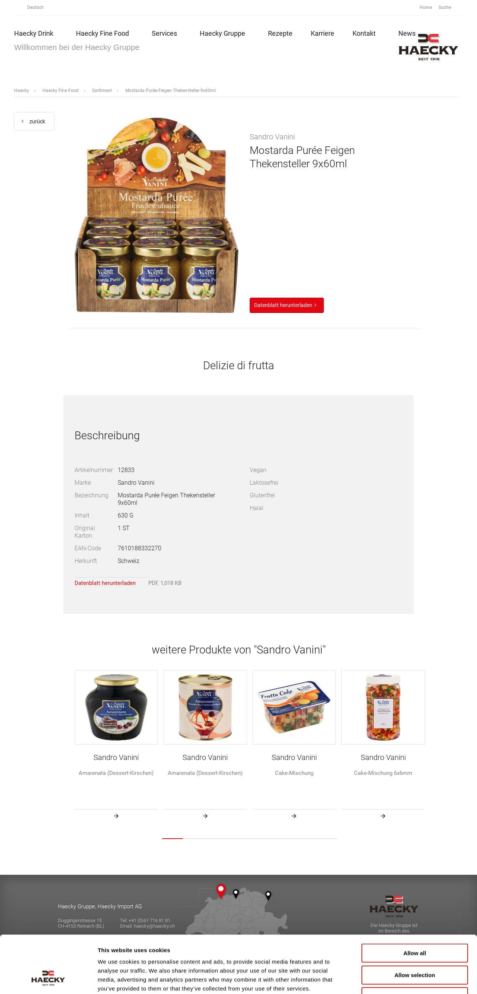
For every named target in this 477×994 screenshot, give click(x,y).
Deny (415, 946)
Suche (449, 7)
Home (426, 7)
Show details (391, 979)
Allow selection (414, 925)
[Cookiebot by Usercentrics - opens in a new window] (48, 979)
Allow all (415, 903)
